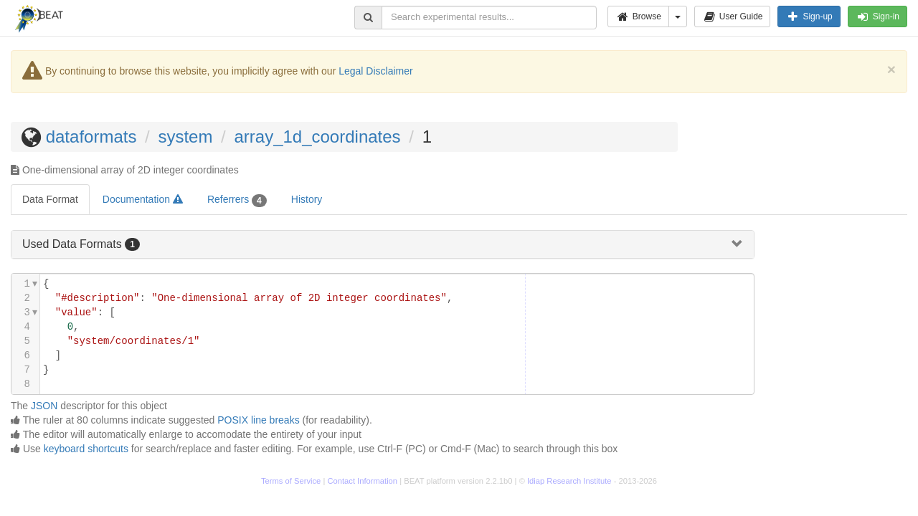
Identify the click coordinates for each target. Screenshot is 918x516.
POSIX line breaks (258, 420)
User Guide (732, 16)
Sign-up (808, 16)
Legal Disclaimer (375, 71)
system (185, 136)
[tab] (382, 245)
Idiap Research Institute (569, 481)
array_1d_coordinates (317, 136)
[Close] (891, 69)
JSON (44, 405)
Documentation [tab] (143, 199)
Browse (638, 16)
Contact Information (362, 481)
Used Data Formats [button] (73, 244)
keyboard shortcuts (86, 448)
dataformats (91, 136)
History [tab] (307, 199)
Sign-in (877, 16)
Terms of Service (291, 481)
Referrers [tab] (237, 200)
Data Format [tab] (50, 199)
